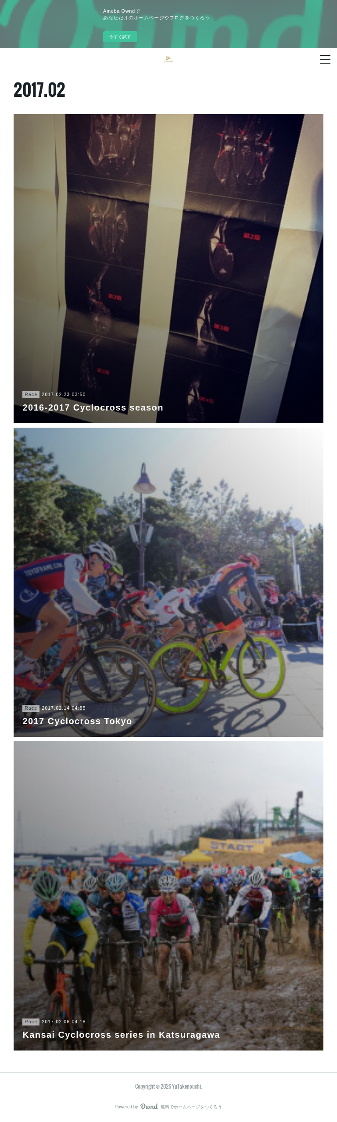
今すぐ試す (120, 36)
